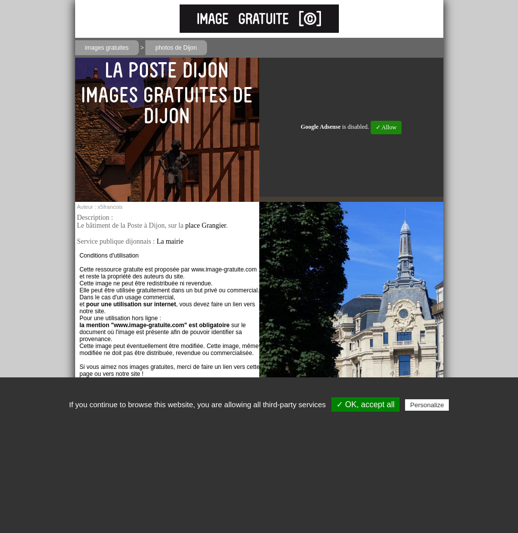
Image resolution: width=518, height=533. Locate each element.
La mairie (170, 241)
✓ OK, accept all (365, 404)
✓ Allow (386, 127)
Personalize (427, 405)
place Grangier (205, 225)
